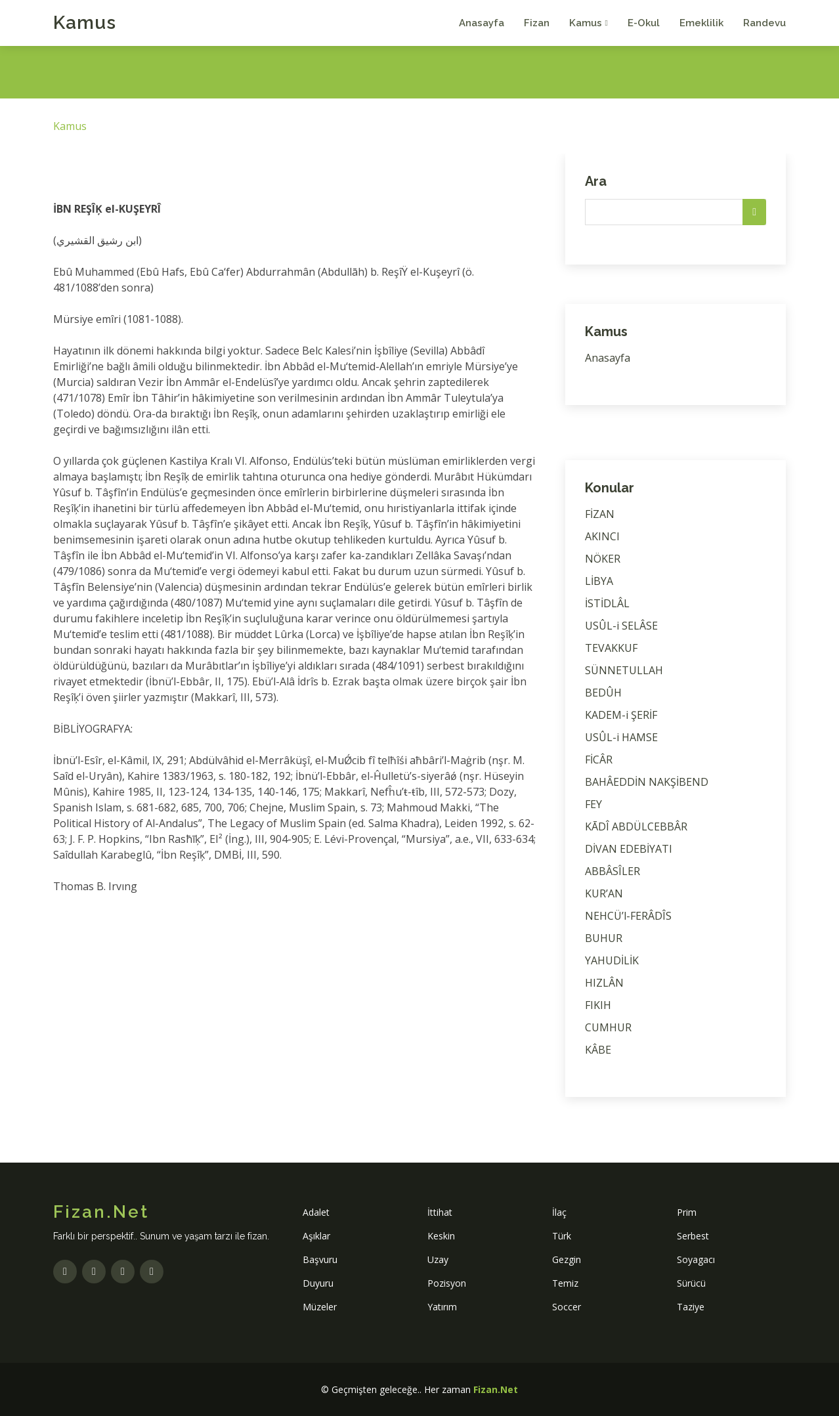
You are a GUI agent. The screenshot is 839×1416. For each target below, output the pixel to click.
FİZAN (599, 514)
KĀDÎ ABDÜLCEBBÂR (636, 826)
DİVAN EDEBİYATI (628, 849)
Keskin (441, 1236)
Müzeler (320, 1306)
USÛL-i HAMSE (621, 737)
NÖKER (602, 558)
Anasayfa (481, 23)
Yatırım (442, 1306)
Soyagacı (696, 1259)
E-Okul (644, 23)
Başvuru (320, 1259)
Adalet (316, 1212)
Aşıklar (316, 1236)
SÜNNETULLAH (624, 670)
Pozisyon (446, 1283)
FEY (593, 804)
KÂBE (598, 1049)
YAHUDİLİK (612, 960)
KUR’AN (604, 893)
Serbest (693, 1236)
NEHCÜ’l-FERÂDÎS (628, 916)
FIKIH (598, 1005)
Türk (561, 1236)
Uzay (437, 1259)
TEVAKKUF (611, 648)
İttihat (439, 1212)
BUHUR (603, 938)
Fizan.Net (495, 1389)
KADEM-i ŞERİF (621, 715)
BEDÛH (603, 692)
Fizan (536, 23)
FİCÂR (599, 759)
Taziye (690, 1306)
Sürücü (691, 1283)
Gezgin (566, 1259)
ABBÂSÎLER (612, 871)
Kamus (84, 22)
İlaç (559, 1212)
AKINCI (602, 536)
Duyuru (318, 1283)
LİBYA (599, 581)
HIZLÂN (604, 983)
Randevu (764, 23)
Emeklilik (701, 23)
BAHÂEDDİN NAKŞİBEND (646, 782)
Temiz (565, 1283)
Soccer (566, 1306)
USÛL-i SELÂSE (621, 625)
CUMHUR (608, 1027)
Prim (687, 1212)
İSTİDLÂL (607, 603)
